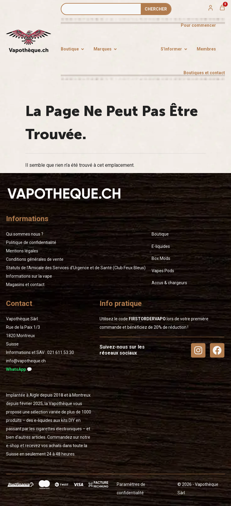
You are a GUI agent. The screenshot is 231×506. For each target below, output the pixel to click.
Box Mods (161, 258)
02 (60, 352)
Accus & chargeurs (169, 282)
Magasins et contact (25, 284)
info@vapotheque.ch (26, 360)
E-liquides (161, 246)
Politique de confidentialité (31, 242)
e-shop (12, 445)
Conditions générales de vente (34, 259)
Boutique (160, 234)
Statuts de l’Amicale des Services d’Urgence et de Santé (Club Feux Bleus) (76, 267)
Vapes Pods (163, 270)
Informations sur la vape (29, 276)
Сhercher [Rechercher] (156, 9)
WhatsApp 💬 (19, 369)
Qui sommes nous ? (24, 234)
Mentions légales (22, 250)
